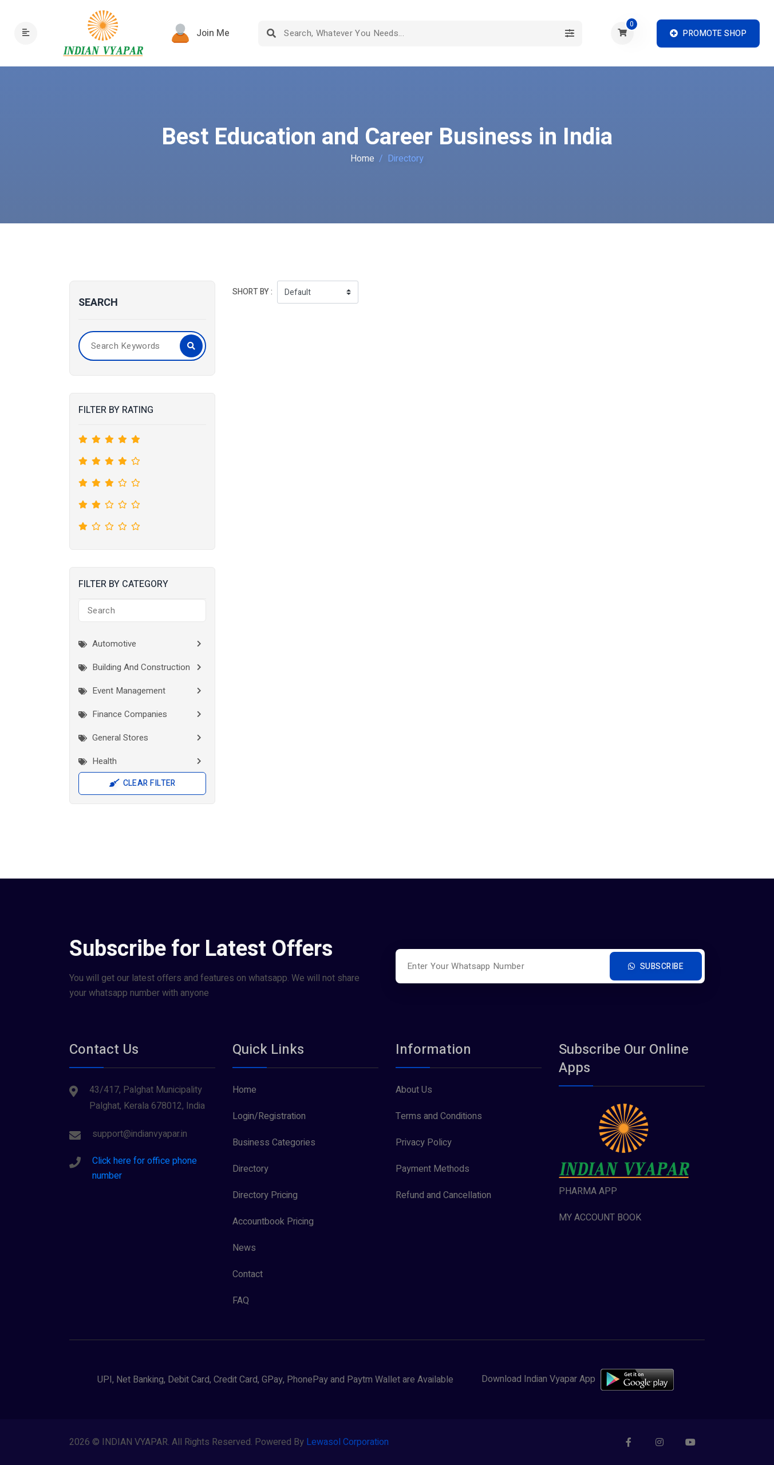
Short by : (252, 292)
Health (97, 761)
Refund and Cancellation (443, 1195)
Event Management (121, 690)
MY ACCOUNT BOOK (600, 1217)
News (244, 1248)
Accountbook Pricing (273, 1221)
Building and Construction (134, 667)
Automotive (107, 643)
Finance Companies (122, 714)
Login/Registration (269, 1116)
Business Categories (273, 1142)
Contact (247, 1274)
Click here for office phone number (144, 1168)
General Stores (113, 737)
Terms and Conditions (439, 1116)
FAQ (240, 1301)
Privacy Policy (424, 1142)
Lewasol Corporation (347, 1442)
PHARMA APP (588, 1191)
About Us (414, 1090)
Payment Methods (432, 1169)
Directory (250, 1169)
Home (362, 159)
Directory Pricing (265, 1195)
